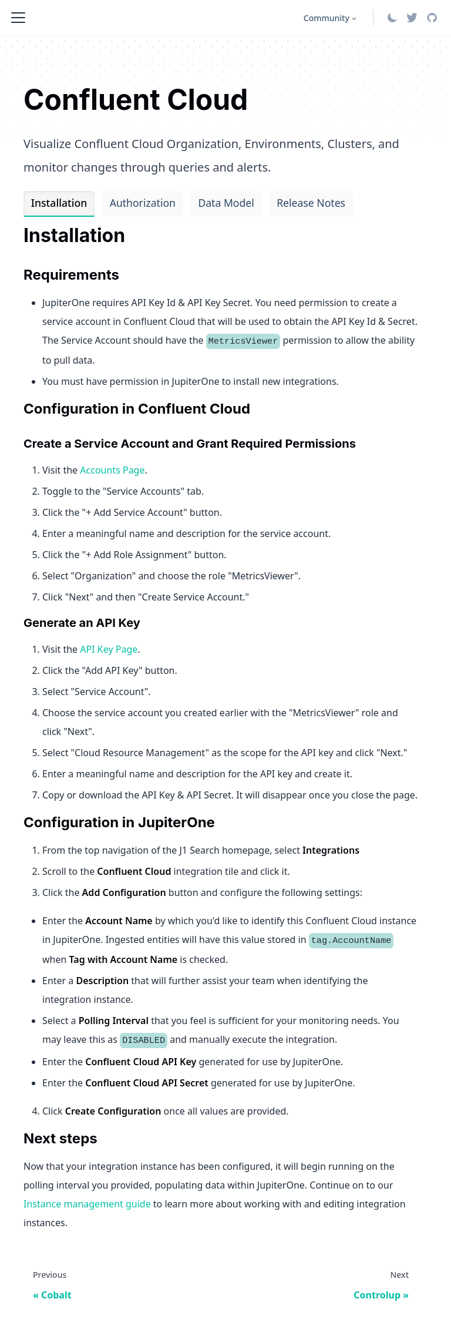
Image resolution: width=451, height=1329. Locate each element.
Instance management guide (87, 1203)
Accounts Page (112, 470)
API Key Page (108, 649)
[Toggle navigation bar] (18, 17)
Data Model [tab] (226, 203)
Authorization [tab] (143, 203)
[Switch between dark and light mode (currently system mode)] (392, 17)
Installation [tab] (59, 203)
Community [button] (326, 18)
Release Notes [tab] (311, 203)
